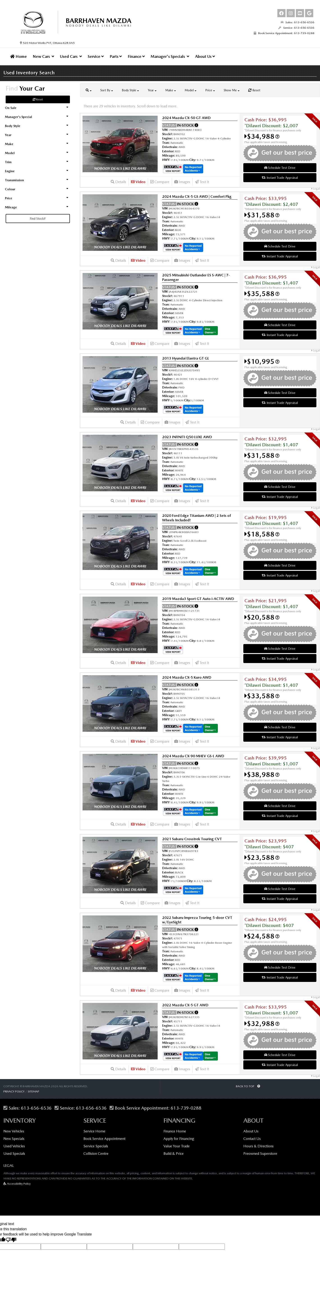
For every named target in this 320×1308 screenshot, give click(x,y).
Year (152, 90)
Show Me (231, 90)
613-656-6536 (36, 1108)
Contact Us (252, 1138)
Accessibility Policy (17, 1183)
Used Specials (14, 1153)
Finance (136, 56)
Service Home (94, 1131)
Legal (315, 188)
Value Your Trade (176, 1146)
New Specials (13, 1138)
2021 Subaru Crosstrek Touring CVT (192, 839)
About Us (205, 56)
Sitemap (33, 1091)
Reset (38, 99)
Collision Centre (95, 1153)
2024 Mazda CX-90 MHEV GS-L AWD (193, 756)
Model (190, 90)
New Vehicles (13, 1131)
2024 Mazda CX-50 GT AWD (186, 118)
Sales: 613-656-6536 (297, 22)
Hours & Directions (258, 1146)
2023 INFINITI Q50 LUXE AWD (187, 437)
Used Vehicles (14, 1146)
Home (18, 56)
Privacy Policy (14, 1091)
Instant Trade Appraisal (280, 177)
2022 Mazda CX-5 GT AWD (185, 1005)
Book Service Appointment (104, 1138)
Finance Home (174, 1131)
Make (170, 90)
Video (138, 182)
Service (96, 56)
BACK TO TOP (248, 1086)
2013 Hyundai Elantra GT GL (185, 358)
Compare (159, 182)
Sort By (106, 90)
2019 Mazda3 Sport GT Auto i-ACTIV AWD (198, 599)
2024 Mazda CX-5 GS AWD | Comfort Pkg (197, 196)
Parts (116, 56)
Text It (202, 182)
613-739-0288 (186, 1108)
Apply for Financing (178, 1138)
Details (118, 182)
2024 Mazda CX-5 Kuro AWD (186, 677)
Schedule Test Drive (279, 167)
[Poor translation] (11, 1240)
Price (210, 90)
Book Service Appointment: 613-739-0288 (284, 33)
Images (182, 182)
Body (130, 90)
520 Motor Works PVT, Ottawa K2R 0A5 (47, 43)
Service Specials (95, 1146)
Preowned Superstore (260, 1153)
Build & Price (173, 1153)
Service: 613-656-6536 (296, 27)
